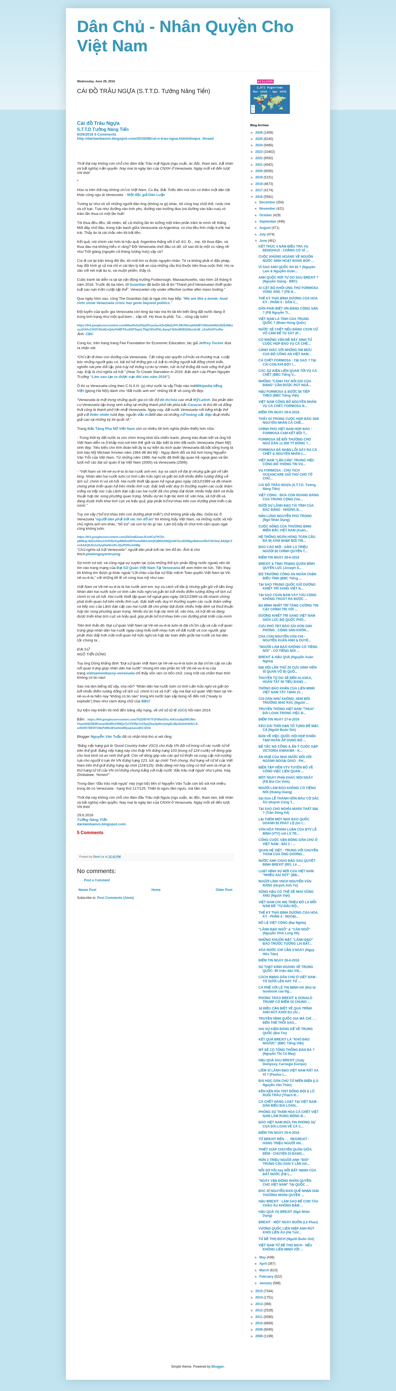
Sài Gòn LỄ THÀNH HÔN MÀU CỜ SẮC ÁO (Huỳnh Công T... (288, 800)
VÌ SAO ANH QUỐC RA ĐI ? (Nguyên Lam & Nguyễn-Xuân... (286, 269)
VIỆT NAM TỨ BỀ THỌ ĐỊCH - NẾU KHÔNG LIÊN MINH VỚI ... (285, 1247)
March (264, 1270)
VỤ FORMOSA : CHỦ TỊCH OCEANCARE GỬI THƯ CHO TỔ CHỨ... (285, 474)
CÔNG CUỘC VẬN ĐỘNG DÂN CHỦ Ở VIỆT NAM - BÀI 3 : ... (287, 842)
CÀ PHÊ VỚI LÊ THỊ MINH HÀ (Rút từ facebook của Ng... (287, 989)
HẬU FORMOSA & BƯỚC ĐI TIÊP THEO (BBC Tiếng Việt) (284, 393)
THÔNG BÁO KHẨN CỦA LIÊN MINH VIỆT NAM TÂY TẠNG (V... (286, 690)
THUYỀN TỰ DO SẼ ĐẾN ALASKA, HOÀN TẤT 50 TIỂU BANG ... (285, 680)
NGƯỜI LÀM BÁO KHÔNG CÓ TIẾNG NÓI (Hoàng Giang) (287, 790)
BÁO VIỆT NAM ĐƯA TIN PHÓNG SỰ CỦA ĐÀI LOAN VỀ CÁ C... (286, 1124)
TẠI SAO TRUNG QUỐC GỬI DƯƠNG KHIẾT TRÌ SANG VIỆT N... (287, 586)
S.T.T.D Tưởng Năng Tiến (103, 129)
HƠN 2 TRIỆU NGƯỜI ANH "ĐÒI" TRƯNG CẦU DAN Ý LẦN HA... (284, 1162)
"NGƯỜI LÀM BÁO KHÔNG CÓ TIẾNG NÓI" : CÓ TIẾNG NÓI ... (287, 649)
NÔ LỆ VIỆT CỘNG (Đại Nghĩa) (282, 923)
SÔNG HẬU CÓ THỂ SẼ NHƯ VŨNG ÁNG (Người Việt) (286, 894)
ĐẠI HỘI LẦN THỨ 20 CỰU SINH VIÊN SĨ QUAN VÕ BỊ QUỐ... (287, 669)
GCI (182, 710)
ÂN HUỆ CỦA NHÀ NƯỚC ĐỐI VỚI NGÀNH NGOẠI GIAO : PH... (285, 759)
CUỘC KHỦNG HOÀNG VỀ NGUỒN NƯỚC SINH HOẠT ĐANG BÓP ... (286, 258)
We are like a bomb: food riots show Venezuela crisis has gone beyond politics (152, 300)
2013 (259, 1304)
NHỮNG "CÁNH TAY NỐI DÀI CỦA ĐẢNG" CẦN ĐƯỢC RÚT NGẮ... (284, 383)
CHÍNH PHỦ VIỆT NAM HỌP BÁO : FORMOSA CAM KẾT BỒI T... (285, 431)
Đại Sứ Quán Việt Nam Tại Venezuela (148, 568)
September (268, 221)
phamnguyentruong (103, 554)
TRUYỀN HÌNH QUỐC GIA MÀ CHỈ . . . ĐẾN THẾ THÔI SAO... (287, 1020)
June (263, 241)
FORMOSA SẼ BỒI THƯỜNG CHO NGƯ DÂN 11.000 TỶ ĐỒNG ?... (284, 441)
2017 (259, 190)
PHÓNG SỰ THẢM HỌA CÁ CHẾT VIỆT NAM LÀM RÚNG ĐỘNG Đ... (288, 1114)
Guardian (138, 284)
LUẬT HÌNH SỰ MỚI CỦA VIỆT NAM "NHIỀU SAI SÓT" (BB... (286, 873)
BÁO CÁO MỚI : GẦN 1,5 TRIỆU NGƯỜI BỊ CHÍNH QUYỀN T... (283, 549)
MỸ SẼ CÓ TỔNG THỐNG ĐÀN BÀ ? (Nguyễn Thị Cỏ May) (286, 1052)
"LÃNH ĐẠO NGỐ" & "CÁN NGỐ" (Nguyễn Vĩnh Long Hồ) (284, 931)
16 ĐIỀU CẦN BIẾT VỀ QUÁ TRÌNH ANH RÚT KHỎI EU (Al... (285, 1010)
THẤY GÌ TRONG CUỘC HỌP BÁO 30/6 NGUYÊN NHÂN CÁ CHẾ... (288, 421)
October (266, 215)
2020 (259, 171)
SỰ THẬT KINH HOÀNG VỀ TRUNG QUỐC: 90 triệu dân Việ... (285, 969)
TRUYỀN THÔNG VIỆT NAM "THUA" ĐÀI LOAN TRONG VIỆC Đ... (286, 711)
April (263, 1264)
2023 (259, 152)
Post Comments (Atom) (115, 898)
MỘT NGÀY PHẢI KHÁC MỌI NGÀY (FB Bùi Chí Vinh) (285, 779)
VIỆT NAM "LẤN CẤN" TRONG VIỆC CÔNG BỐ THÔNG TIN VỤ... (286, 462)
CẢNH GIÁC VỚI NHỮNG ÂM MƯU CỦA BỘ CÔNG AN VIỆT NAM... (285, 352)
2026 (259, 132)
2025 (259, 139)
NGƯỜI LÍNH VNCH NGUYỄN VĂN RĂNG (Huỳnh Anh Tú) (284, 883)
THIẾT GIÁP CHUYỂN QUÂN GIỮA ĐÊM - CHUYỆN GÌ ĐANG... (285, 1151)
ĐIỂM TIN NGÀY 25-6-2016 (278, 1133)
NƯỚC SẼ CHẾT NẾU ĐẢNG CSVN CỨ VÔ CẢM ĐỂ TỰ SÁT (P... (288, 331)
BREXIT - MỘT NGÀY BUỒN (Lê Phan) (288, 1222)
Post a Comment (97, 880)
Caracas (195, 405)
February (266, 1276)
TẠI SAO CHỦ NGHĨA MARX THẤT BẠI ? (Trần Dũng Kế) (288, 811)
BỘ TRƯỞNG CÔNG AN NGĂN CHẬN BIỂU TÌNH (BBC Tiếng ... (287, 576)
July (263, 234)
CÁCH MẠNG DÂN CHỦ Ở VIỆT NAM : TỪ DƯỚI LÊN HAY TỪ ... (287, 979)
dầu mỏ (144, 415)
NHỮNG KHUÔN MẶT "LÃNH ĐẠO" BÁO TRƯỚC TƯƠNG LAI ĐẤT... (285, 942)
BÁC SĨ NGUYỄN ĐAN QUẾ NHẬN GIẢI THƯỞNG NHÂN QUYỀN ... (288, 1193)
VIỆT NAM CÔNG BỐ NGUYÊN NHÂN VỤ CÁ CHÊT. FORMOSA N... (287, 404)
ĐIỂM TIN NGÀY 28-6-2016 (278, 557)
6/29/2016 (85, 134)
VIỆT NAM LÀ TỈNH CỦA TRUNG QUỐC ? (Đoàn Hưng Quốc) (283, 321)
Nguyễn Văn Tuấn (106, 736)
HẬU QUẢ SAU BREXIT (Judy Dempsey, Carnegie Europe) (282, 1062)
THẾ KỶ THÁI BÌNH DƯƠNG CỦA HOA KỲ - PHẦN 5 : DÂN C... (288, 300)
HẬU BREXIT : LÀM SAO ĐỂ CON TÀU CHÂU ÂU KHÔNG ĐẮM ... (288, 1203)
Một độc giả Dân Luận (146, 195)
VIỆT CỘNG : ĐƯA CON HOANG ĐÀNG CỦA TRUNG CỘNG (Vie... (288, 497)
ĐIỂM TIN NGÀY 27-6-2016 (278, 719)
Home (156, 890)
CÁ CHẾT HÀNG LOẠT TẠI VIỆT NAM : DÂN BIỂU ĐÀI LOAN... (288, 1103)
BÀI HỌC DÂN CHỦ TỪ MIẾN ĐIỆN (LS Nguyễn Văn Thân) (288, 1083)
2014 (259, 1297)
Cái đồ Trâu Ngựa (99, 123)
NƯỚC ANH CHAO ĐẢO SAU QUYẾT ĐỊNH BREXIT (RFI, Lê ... (286, 862)
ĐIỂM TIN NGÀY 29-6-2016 (278, 412)
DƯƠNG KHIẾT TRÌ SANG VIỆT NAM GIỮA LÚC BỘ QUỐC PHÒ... (286, 617)
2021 (259, 165)
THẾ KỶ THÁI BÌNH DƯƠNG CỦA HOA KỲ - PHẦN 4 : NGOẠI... (288, 914)
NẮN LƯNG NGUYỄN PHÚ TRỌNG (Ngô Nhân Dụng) (285, 518)
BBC (145, 701)
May (263, 1257)
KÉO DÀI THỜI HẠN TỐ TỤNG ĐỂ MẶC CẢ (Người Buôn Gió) (288, 728)
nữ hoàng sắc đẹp (195, 415)
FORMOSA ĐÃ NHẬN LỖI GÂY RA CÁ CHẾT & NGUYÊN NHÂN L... (287, 452)
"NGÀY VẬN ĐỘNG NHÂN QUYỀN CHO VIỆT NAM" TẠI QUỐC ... (284, 1183)
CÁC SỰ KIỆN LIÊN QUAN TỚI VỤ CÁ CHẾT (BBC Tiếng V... (287, 373)
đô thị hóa (168, 400)
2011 (259, 1317)
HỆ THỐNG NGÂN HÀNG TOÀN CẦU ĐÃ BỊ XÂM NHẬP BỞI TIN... (286, 539)
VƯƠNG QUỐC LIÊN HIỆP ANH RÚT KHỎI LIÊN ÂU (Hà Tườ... (286, 1230)
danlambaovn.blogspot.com (101, 824)
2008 (259, 1336)
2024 (259, 145)
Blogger (217, 1366)
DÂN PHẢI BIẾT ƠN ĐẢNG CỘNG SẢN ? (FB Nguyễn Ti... (288, 310)
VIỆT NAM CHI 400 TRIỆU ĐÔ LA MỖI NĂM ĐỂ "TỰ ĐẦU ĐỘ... (287, 904)
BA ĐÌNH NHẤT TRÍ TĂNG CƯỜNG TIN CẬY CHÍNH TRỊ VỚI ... (288, 607)
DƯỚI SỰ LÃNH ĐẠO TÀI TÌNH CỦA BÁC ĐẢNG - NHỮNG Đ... (286, 507)
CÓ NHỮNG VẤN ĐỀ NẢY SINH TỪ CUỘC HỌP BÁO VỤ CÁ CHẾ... (285, 342)
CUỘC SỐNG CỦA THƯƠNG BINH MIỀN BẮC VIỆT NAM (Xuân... (284, 528)
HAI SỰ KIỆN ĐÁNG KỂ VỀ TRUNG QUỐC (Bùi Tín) (285, 1031)
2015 (259, 1291)
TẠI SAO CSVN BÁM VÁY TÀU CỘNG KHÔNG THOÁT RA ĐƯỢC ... (287, 597)
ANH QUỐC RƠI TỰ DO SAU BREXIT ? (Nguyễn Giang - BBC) (288, 279)
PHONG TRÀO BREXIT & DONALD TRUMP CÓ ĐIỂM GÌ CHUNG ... (285, 1000)
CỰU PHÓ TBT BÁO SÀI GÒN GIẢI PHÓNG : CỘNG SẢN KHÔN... (285, 628)
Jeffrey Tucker (211, 343)
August (265, 228)
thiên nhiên (99, 415)
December (267, 202)
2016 (259, 197)
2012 (259, 1310)
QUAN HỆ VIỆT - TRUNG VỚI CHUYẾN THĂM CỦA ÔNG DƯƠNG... (288, 852)
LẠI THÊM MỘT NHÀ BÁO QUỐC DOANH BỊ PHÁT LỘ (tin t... (283, 821)
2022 (259, 158)
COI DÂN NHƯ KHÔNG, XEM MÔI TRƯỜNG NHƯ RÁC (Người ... (284, 701)
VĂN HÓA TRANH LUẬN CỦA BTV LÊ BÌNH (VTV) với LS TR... (287, 831)
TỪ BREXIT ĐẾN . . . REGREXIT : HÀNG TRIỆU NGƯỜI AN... (283, 1141)
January (266, 1283)
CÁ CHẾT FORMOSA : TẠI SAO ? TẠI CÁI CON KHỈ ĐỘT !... (287, 362)
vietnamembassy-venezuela (110, 673)
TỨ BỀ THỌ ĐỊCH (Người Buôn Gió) (286, 1239)
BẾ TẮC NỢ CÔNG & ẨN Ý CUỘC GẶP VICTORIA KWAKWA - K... (288, 748)
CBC (90, 334)
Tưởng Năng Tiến (92, 820)
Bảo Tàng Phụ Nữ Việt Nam (111, 429)
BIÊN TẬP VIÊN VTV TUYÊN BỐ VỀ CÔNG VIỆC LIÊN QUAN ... (285, 769)
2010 (259, 1323)
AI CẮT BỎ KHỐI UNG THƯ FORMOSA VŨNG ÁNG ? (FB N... (288, 290)
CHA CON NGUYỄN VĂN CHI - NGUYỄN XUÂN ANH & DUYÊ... (284, 638)
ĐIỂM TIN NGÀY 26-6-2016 (278, 960)
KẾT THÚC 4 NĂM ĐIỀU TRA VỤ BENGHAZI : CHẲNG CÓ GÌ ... (283, 248)
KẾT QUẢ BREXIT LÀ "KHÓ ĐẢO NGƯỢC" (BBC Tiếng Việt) (284, 1041)
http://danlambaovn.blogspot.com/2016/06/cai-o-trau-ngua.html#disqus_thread (145, 138)
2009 (259, 1329)
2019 (259, 177)
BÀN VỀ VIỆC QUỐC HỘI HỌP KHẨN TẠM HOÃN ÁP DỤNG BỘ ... (287, 738)
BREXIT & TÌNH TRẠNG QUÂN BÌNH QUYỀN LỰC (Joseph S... (286, 566)
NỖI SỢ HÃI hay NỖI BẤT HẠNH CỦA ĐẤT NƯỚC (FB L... (287, 1172)
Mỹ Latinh (201, 400)
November (267, 209)
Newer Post (87, 890)
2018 (259, 184)
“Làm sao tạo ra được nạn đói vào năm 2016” (128, 377)
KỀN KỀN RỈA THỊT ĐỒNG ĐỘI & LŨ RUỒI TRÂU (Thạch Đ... (286, 1093)
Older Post (224, 890)
